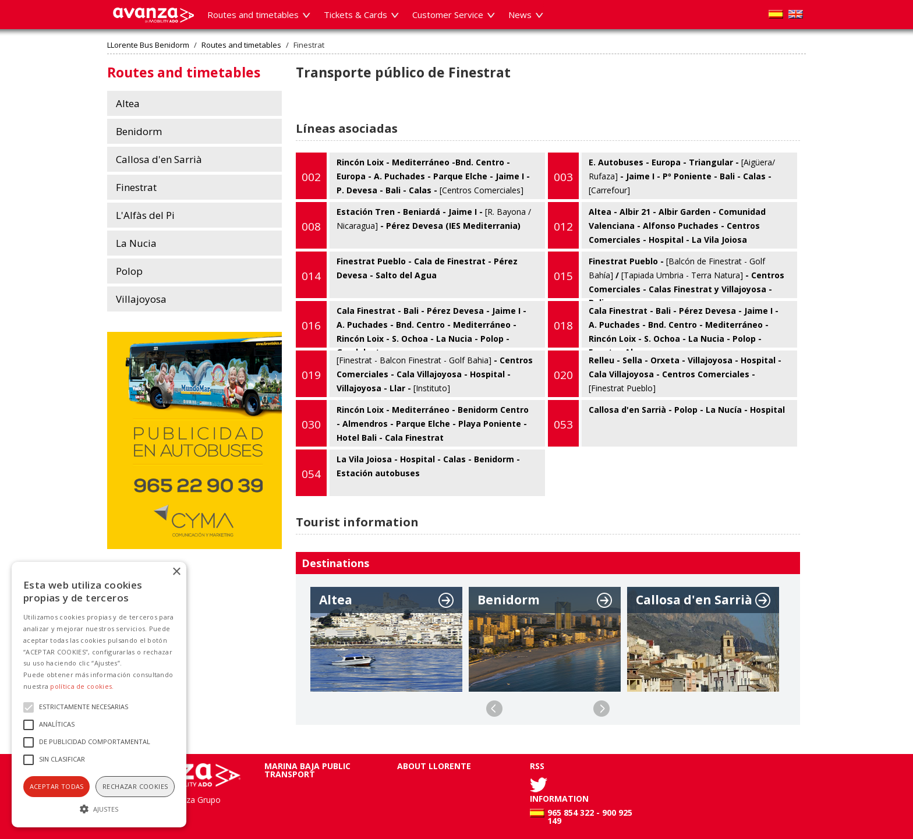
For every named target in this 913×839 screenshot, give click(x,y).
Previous (494, 708)
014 (311, 276)
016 (311, 325)
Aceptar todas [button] (57, 786)
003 (563, 177)
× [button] (176, 572)
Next (601, 708)
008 (311, 226)
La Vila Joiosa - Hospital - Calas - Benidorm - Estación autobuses (408, 472)
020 (563, 375)
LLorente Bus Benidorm (148, 45)
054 (311, 474)
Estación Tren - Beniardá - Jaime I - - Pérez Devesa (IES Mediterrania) (413, 225)
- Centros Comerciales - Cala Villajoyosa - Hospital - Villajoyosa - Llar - (414, 374)
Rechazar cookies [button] (135, 786)
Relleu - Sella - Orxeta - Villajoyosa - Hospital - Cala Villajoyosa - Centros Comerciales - (664, 374)
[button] (99, 807)
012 (563, 226)
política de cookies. (82, 686)
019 (311, 375)
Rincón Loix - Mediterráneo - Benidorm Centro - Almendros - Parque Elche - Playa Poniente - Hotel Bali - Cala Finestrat (412, 423)
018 (563, 325)
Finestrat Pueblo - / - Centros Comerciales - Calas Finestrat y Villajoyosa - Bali (666, 275)
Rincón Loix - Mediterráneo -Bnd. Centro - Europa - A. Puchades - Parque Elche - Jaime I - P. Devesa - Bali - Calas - (413, 176)
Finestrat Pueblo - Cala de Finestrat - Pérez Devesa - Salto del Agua (407, 275)
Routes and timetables (241, 45)
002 (311, 177)
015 (563, 276)
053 (563, 424)
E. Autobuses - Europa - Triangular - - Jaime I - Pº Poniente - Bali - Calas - (661, 176)
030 (311, 424)
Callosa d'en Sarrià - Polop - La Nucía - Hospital (666, 423)
